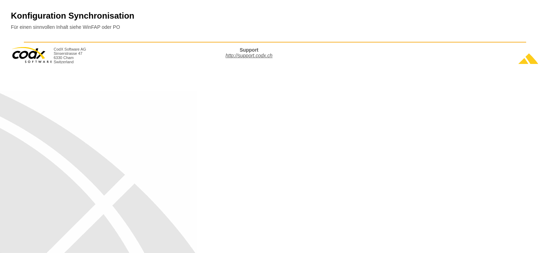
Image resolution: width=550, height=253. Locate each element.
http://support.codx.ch (249, 55)
